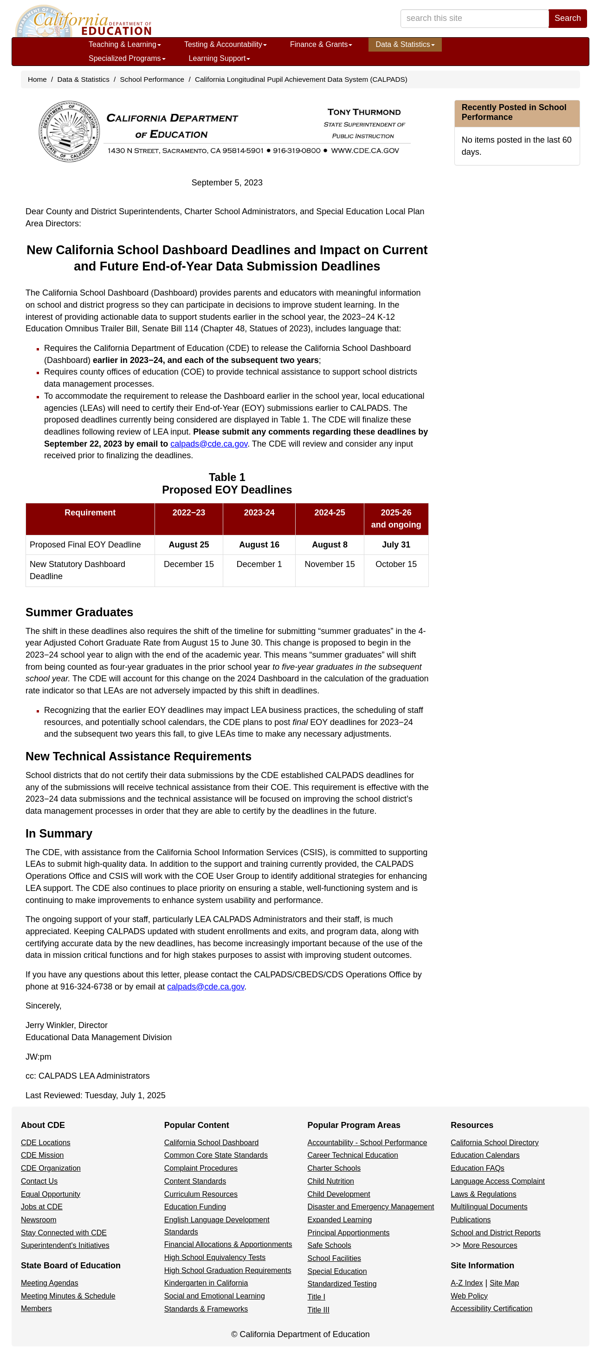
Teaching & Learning (125, 44)
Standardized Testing (342, 1284)
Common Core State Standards (216, 1155)
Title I (317, 1297)
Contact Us (39, 1181)
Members (36, 1308)
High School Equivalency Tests (215, 1257)
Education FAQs (477, 1168)
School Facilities (335, 1258)
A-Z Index (467, 1283)
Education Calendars (485, 1155)
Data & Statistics (404, 44)
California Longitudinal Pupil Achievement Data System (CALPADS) (301, 79)
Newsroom (38, 1220)
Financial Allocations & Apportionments (228, 1244)
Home (37, 79)
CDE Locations (46, 1143)
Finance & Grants (321, 44)
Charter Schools (334, 1168)
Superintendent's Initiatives (65, 1245)
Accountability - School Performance (367, 1143)
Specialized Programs (127, 58)
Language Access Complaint (498, 1181)
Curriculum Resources (201, 1194)
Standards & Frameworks (206, 1309)
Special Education (337, 1271)
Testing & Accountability (225, 44)
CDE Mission (42, 1155)
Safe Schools (329, 1245)
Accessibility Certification (491, 1308)
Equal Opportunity (50, 1194)
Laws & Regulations (483, 1194)
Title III (319, 1310)
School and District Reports (496, 1233)
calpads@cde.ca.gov (208, 443)
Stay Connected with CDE (64, 1233)
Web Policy (469, 1296)
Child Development (339, 1194)
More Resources (490, 1245)
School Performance (152, 79)
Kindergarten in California (206, 1283)
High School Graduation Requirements (227, 1270)
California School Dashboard (211, 1143)
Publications (471, 1220)
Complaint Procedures (201, 1168)
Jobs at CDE (42, 1207)
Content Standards (195, 1181)
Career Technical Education (353, 1155)
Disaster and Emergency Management (371, 1207)
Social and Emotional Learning (214, 1296)
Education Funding (195, 1207)
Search (568, 18)
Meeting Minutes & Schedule (68, 1296)
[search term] (475, 18)
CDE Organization (51, 1168)
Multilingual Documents (489, 1207)
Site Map (504, 1283)
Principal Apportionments (349, 1233)
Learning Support (220, 58)
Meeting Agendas (49, 1283)
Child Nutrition (331, 1181)
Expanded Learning (340, 1220)
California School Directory (494, 1143)
